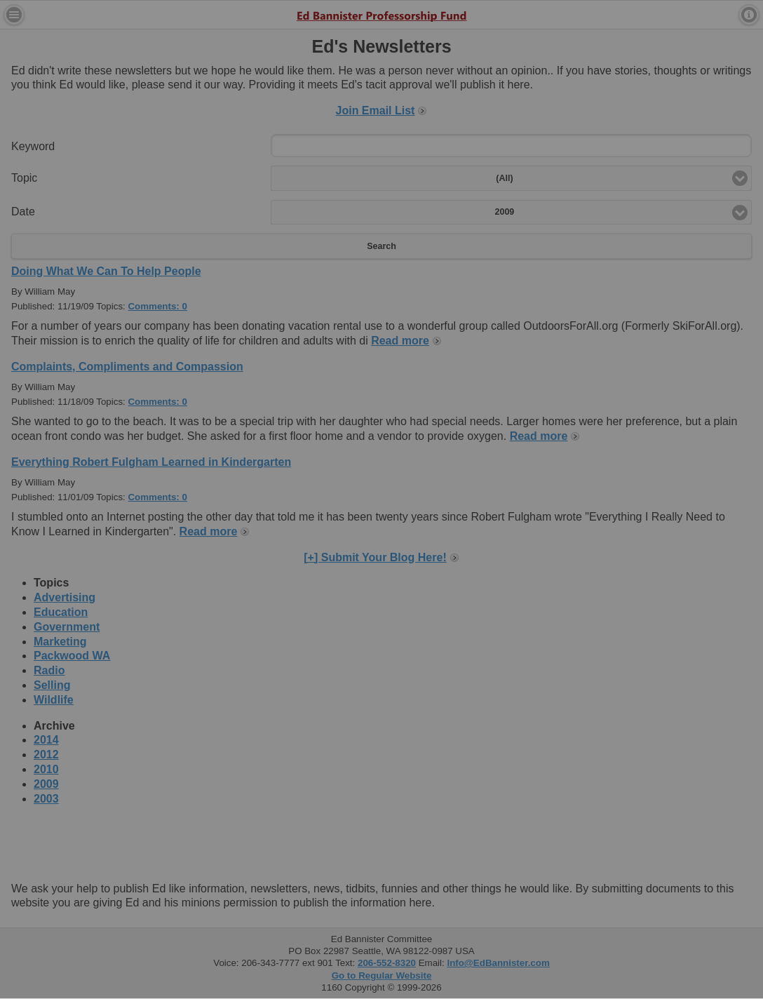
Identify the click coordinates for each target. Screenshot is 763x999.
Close (517, 209)
